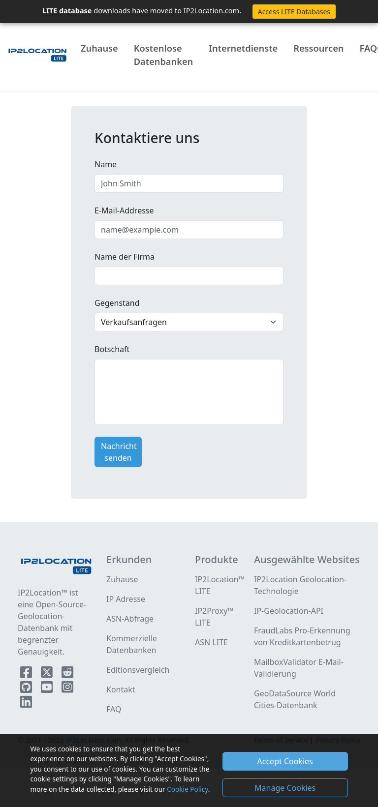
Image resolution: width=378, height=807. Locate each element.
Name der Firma (124, 256)
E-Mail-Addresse (124, 210)
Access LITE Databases (294, 11)
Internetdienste (243, 48)
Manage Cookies (284, 787)
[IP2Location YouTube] (47, 689)
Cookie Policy (187, 789)
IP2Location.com (211, 10)
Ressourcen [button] (318, 48)
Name (105, 164)
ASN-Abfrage (130, 618)
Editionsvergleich (137, 669)
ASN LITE (211, 642)
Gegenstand (117, 303)
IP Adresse (125, 599)
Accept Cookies (285, 761)
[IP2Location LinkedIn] (26, 703)
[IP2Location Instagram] (67, 689)
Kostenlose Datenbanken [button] (163, 54)
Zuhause (99, 48)
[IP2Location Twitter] (47, 674)
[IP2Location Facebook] (27, 674)
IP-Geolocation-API (288, 610)
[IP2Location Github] (27, 689)
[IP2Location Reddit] (67, 674)
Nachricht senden (119, 452)
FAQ (113, 709)
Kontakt (120, 689)
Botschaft (111, 349)
